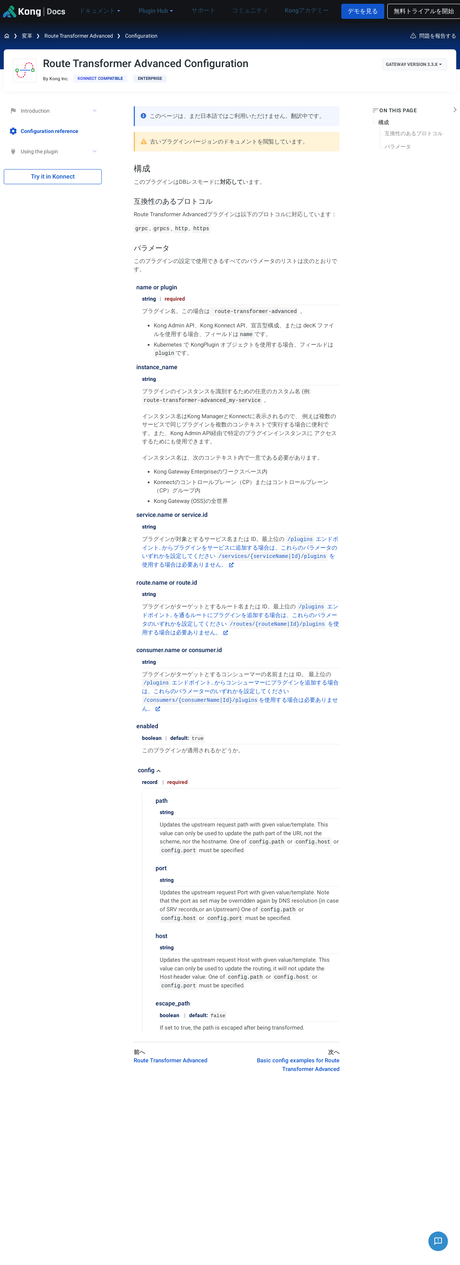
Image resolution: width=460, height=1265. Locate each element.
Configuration (141, 36)
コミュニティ (250, 10)
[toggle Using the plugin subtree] (95, 151)
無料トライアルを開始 (420, 11)
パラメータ (398, 147)
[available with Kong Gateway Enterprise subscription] (150, 78)
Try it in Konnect (53, 176)
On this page (398, 110)
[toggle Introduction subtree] (95, 111)
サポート (209, 10)
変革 (27, 36)
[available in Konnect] (100, 78)
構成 (383, 122)
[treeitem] (53, 131)
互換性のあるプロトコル (414, 133)
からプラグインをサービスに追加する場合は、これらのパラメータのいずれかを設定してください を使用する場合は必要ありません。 (239, 556)
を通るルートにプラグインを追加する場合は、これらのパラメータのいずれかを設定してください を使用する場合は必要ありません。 (240, 624)
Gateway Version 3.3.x (414, 64)
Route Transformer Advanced (78, 36)
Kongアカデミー (302, 10)
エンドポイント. (177, 682)
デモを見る (359, 11)
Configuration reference (43, 131)
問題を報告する (433, 35)
